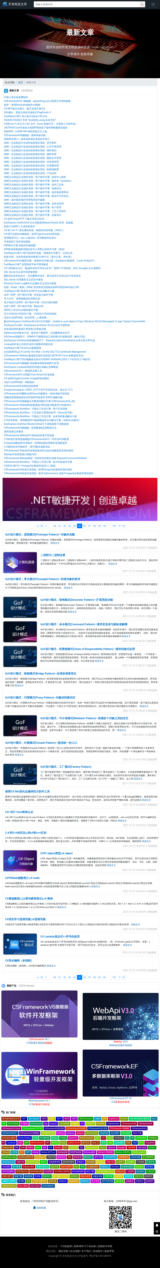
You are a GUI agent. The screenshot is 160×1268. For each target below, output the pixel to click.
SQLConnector (91, 1147)
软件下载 (90, 1171)
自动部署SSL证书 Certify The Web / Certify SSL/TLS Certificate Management (45, 351)
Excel (110, 1138)
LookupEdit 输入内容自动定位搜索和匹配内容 (28, 344)
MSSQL (55, 1143)
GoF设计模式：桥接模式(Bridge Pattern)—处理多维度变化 (40, 673)
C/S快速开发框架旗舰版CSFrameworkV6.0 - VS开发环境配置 (36, 439)
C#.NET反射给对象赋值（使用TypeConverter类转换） (33, 234)
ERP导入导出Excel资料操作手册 (21, 310)
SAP (50, 1147)
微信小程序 (85, 1176)
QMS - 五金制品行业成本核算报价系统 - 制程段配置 (31, 169)
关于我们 (86, 1251)
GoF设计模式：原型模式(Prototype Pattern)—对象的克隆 (40, 534)
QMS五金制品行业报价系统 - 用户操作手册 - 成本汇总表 (34, 184)
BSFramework (36, 1123)
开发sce (100, 1162)
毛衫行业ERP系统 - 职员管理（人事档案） (26, 317)
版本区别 (61, 1157)
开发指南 (6, 1167)
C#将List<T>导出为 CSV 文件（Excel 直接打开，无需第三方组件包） (41, 123)
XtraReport (40, 1157)
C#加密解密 (64, 1123)
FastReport (118, 1138)
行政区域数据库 (39, 1181)
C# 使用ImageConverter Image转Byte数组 (26, 378)
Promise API (7, 1147)
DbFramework (91, 1133)
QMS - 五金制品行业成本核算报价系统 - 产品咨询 (30, 173)
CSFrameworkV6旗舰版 (29, 1133)
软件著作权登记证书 (11, 1119)
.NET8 (66, 1119)
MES (26, 1143)
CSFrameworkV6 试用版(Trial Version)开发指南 (29, 374)
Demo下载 (137, 1133)
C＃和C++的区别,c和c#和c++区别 (25, 832)
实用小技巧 (7, 1176)
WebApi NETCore (48, 1152)
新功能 (21, 1181)
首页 (20, 82)
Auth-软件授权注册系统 (139, 1119)
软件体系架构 (78, 1171)
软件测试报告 (127, 1167)
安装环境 (51, 1157)
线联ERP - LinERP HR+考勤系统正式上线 (25, 131)
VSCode (5, 1152)
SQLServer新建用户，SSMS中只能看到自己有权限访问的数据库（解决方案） (45, 336)
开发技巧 (120, 1162)
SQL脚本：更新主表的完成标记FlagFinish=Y (27, 112)
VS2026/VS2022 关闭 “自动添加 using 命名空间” (30, 120)
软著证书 (120, 1171)
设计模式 (140, 1171)
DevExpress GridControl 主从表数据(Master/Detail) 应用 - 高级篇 (38, 222)
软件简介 (149, 1167)
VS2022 (152, 1147)
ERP (97, 1138)
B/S (3, 1123)
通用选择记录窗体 (13, 431)
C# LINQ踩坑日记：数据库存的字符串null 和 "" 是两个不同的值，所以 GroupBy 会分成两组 (52, 268)
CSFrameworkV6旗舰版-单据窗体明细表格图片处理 (31, 363)
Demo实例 (126, 1133)
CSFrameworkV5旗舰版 (119, 1128)
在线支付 (140, 1181)
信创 (28, 1181)
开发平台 (151, 1162)
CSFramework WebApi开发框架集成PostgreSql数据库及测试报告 (39, 450)
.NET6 (51, 1119)
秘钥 (76, 1167)
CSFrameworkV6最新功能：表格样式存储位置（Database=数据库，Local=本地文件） (50, 260)
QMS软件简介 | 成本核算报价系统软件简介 (27, 139)
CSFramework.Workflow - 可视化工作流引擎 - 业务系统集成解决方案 (40, 416)
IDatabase (153, 1138)
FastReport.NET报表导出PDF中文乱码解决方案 (29, 291)
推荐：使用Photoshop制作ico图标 (22, 104)
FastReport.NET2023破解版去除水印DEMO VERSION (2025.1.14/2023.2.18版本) (47, 359)
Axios (154, 1119)
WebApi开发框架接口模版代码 (20, 454)
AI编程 (97, 1119)
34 (74, 526)
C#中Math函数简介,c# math (22, 878)
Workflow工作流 (9, 1157)
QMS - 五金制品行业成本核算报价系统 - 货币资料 (30, 142)
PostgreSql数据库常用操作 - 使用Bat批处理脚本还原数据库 (35, 443)
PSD (16, 1147)
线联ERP (148, 1176)
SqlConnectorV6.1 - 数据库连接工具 (23, 370)
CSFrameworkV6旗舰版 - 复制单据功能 (25, 135)
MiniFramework (37, 1143)
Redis (38, 1147)
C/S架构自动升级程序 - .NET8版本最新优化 (27, 446)
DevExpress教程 (9, 1138)
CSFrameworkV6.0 (139, 1128)
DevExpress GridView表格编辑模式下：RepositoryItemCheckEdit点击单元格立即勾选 (49, 340)
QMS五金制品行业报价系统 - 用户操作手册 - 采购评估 (32, 188)
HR (132, 1138)
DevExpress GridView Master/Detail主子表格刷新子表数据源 (36, 424)
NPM (103, 1143)
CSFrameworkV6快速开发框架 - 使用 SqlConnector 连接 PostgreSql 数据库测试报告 (49, 473)
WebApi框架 (63, 1152)
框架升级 (54, 1167)
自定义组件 (35, 1186)
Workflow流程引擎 (25, 1157)
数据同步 (47, 1176)
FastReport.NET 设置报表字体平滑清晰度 (26, 264)
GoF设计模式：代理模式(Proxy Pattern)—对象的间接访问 (40, 697)
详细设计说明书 (9, 1181)
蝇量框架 (85, 1181)
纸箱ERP (149, 1181)
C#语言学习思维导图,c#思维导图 (25, 919)
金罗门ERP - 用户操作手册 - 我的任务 (23, 306)
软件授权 (48, 1171)
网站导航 (63, 1251)
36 (84, 526)
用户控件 (119, 1181)
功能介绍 (20, 1162)
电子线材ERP (148, 1157)
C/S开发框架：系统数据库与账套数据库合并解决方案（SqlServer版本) (41, 420)
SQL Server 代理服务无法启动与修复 (23, 279)
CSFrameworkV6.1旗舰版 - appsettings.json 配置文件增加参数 (37, 101)
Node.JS (95, 1143)
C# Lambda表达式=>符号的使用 (60, 936)
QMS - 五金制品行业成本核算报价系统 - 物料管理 (30, 154)
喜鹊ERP (118, 1176)
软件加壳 (139, 1167)
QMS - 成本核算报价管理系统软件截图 (24, 199)
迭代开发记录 (8, 1162)
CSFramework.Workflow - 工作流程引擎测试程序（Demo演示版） (39, 412)
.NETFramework (85, 1119)
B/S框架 (24, 1123)
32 (64, 526)
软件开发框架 (8, 1171)
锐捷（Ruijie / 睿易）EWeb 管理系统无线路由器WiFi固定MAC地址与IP (41, 287)
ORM (128, 1143)
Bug (45, 1123)
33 (69, 526)
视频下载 (18, 1176)
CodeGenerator (113, 1123)
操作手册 (98, 1157)
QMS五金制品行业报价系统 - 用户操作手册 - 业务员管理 (34, 203)
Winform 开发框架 (105, 1152)
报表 (69, 1157)
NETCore (86, 1143)
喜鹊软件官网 (105, 1246)
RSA (44, 1147)
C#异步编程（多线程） (19, 960)
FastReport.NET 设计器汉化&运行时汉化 (25, 116)
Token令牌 (142, 1147)
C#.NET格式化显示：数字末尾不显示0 (24, 108)
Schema (58, 1147)
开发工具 (110, 1162)
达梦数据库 (123, 1157)
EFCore (55, 1138)
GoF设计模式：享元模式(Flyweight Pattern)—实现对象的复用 (42, 579)
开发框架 (140, 1162)
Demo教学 (115, 1133)
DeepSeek (104, 1133)
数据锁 (38, 1176)
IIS (3, 1143)
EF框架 (63, 1138)
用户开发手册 (107, 1181)
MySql (62, 1143)
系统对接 (139, 1176)
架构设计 (80, 1162)
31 (60, 526)
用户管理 (95, 1181)
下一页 (122, 526)
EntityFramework (86, 1138)
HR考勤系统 (141, 1138)
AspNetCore (114, 1119)
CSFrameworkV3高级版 (76, 1128)
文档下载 (109, 1176)
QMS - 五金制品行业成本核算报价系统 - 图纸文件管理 (32, 158)
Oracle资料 (119, 1143)
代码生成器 (135, 1157)
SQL (81, 1147)
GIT (127, 1138)
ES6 (103, 1138)
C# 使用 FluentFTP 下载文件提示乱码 (24, 218)
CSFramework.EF (145, 1123)
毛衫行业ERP (66, 1167)
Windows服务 (89, 1152)
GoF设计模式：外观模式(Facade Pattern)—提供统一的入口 (41, 742)
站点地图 (75, 1251)
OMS (110, 1143)
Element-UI (73, 1138)
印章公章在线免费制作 (16, 97)
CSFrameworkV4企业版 (97, 1128)
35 (79, 526)
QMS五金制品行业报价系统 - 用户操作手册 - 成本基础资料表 (36, 192)
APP (104, 1119)
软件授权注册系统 (62, 1171)
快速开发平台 (42, 1167)
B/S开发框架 (13, 1123)
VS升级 (14, 1152)
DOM (35, 1138)
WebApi (35, 1152)
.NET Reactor (34, 1119)
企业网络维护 (93, 1167)
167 (114, 526)
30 (55, 526)
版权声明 (109, 1251)
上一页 (40, 526)
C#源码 (75, 1123)
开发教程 (130, 1162)
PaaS (135, 1143)
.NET (24, 1119)
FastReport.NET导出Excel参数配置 (22, 348)
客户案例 (16, 1167)
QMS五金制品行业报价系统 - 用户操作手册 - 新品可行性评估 (36, 196)
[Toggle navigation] (153, 5)
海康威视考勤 (54, 1162)
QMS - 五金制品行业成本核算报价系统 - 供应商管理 (31, 161)
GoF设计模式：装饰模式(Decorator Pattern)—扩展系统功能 (76, 599)
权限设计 (105, 1167)
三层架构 (130, 1171)
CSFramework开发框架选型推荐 (21, 386)
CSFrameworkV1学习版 (32, 1128)
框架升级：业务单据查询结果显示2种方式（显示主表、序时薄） (38, 256)
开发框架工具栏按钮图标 (17, 241)
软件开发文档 (36, 1171)
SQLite (102, 1147)
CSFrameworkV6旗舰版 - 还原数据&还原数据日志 (30, 427)
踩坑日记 (88, 1157)
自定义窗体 (23, 1186)
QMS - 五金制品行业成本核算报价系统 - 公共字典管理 (32, 146)
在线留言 (98, 1251)
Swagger (121, 1147)
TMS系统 (131, 1147)
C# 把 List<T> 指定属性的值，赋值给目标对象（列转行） (34, 230)
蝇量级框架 (74, 1181)
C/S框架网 (66, 1246)
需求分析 (52, 1181)
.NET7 (59, 1119)
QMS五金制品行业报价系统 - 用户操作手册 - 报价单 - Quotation (37, 180)
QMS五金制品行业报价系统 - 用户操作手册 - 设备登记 (32, 215)
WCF (28, 1152)
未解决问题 (97, 1176)
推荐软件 (74, 1176)
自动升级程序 (48, 1186)
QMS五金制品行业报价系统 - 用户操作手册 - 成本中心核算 (35, 177)
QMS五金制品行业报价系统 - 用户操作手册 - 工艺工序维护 (35, 211)
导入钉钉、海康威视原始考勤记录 (22, 298)
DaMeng (60, 1133)
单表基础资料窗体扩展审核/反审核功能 (25, 329)
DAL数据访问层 (48, 1133)
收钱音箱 (28, 1176)
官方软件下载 (32, 1162)
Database (70, 1133)
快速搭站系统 (28, 1167)
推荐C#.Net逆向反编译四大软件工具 (27, 791)
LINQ (20, 1143)
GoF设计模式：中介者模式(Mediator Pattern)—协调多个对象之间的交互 (84, 718)
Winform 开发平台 (122, 1152)
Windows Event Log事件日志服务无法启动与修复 (30, 283)
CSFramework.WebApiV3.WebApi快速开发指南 (29, 435)
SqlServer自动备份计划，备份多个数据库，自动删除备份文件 (37, 332)
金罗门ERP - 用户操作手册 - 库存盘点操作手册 (28, 294)
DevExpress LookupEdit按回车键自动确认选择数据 (31, 367)
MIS (47, 1143)
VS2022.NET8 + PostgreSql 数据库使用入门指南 (30, 465)
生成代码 (150, 1171)
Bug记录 (53, 1123)
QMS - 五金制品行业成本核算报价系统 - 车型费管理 (31, 165)
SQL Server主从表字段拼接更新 (20, 272)
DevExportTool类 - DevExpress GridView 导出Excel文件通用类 (37, 325)
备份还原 (78, 1157)
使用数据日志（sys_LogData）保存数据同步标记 (30, 237)
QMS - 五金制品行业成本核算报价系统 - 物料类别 (30, 150)
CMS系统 (101, 1123)
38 (94, 526)
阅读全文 (55, 543)
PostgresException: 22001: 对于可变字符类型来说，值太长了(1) (38, 389)
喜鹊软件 (128, 1176)
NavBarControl (74, 1143)
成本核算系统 (110, 1157)
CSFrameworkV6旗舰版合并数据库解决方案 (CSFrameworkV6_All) (39, 401)
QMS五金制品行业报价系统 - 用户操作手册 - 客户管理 (32, 207)
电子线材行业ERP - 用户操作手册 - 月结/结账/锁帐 (31, 302)
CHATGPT (90, 1123)
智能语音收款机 (9, 1186)
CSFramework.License (11, 1128)
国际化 (43, 1162)
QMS (23, 1147)
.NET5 (44, 1119)
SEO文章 (73, 1147)
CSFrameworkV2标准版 (54, 1128)
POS (141, 1143)
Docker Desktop (24, 1138)
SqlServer (111, 1147)
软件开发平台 (22, 1171)
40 (104, 526)
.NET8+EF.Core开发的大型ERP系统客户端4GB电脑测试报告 (35, 127)
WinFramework (139, 1152)
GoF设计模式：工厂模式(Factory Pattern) (65, 766)
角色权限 (91, 1162)
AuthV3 (124, 1119)
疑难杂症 (63, 1181)
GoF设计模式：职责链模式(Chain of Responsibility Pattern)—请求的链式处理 (87, 649)
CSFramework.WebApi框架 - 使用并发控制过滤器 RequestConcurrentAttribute (45, 458)
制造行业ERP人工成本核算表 (19, 226)
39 (99, 526)
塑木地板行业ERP (60, 1176)
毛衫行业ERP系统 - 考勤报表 (19, 382)
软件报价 (115, 1167)
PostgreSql (150, 1143)
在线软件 (129, 1181)
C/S (82, 1123)
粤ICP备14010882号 (100, 1256)
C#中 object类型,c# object (56, 853)
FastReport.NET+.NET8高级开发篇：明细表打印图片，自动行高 (38, 253)
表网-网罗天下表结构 (85, 1246)
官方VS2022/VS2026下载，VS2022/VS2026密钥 (30, 313)
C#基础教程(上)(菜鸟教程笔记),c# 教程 (29, 898)
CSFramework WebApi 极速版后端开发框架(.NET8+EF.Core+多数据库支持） (44, 355)
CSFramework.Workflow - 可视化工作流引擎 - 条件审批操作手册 (38, 462)
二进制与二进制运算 (52, 555)
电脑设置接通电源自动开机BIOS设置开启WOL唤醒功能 (33, 397)
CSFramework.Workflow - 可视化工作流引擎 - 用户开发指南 (35, 408)
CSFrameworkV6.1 (9, 1133)
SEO (65, 1147)
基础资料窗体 (68, 1162)
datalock (80, 1133)
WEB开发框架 (76, 1152)
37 (89, 526)
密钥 (83, 1167)
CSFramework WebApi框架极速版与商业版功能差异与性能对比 (37, 405)
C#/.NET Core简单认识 (19, 812)
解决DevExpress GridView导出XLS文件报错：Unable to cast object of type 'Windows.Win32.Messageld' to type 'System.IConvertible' (74, 321)
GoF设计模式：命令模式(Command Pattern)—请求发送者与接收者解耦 (83, 624)
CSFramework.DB (129, 1123)
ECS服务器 (44, 1138)
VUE (21, 1152)
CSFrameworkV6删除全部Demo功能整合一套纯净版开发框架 (36, 393)
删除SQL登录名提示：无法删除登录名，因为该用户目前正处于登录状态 (42, 275)
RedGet (30, 1147)
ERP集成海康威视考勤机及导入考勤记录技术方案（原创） (35, 249)
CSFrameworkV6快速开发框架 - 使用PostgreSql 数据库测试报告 (38, 469)
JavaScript (11, 1143)
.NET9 (74, 1119)
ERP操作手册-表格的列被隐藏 (20, 245)
